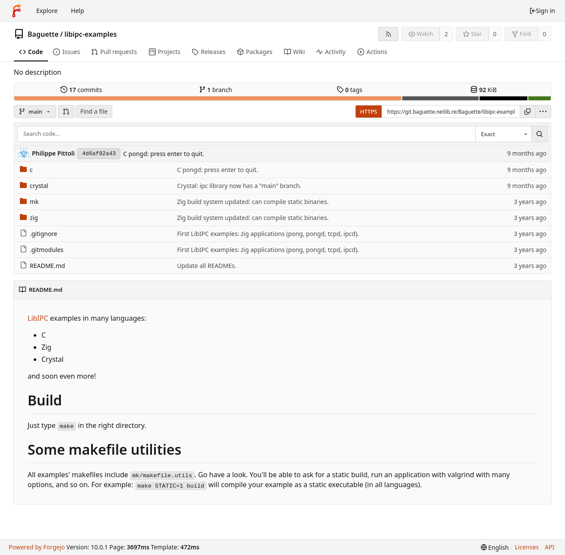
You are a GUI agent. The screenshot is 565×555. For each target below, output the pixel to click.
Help (77, 10)
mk (29, 202)
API (549, 547)
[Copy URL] (527, 111)
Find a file (93, 111)
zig (29, 218)
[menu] (543, 111)
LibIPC (38, 318)
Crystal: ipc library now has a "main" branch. (239, 186)
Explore (46, 10)
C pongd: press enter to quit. (163, 154)
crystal (34, 186)
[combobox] (503, 134)
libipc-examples (90, 34)
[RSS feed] (388, 34)
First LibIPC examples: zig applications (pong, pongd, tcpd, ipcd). (268, 234)
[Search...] (539, 134)
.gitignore (38, 234)
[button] (66, 111)
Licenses (527, 547)
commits (81, 90)
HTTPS (368, 111)
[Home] (16, 11)
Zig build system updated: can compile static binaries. (252, 202)
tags (349, 90)
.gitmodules (41, 250)
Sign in (542, 10)
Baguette (43, 34)
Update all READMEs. (206, 266)
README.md (42, 266)
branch (215, 90)
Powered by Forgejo (37, 547)
